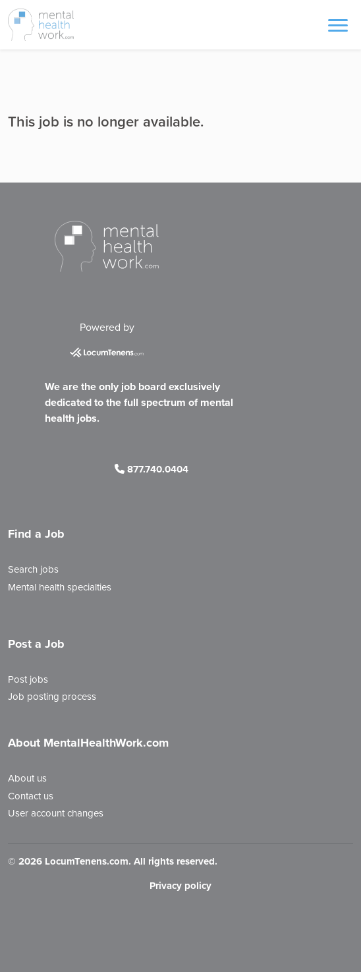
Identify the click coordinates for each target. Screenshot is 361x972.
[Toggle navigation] (338, 24)
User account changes (55, 813)
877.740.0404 (151, 469)
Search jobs (33, 569)
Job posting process (52, 696)
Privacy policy (180, 885)
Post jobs (28, 679)
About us (27, 778)
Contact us (30, 796)
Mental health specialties (59, 587)
